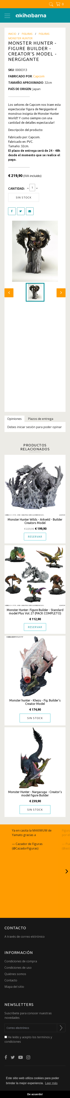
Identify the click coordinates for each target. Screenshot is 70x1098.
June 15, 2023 (48, 848)
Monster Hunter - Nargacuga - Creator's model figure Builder (35, 793)
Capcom (38, 76)
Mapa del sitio (14, 987)
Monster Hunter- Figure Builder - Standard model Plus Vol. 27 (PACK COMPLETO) (35, 611)
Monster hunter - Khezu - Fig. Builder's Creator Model (35, 702)
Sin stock (23, 197)
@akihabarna (46, 835)
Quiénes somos (15, 974)
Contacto (10, 980)
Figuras (27, 34)
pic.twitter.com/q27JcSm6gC (31, 839)
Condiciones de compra (20, 961)
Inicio (12, 34)
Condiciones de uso (18, 968)
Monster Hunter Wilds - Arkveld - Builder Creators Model (35, 521)
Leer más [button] (51, 1083)
